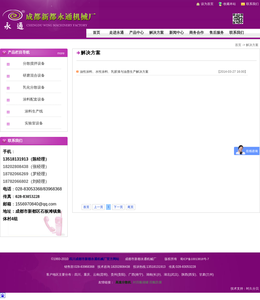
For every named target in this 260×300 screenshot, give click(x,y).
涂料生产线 (34, 111)
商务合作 (196, 33)
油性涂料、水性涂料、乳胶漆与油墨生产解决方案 (114, 72)
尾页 (130, 207)
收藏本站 (227, 4)
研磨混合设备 (34, 75)
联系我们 (250, 4)
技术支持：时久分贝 (245, 288)
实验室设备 (34, 123)
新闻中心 (176, 33)
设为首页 (204, 4)
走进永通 (116, 33)
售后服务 (216, 33)
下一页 (118, 207)
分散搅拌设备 (34, 63)
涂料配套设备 (34, 99)
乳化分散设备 (34, 87)
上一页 (98, 207)
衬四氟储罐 (140, 282)
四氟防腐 (155, 282)
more (60, 52)
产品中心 (136, 33)
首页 (96, 33)
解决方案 (156, 33)
